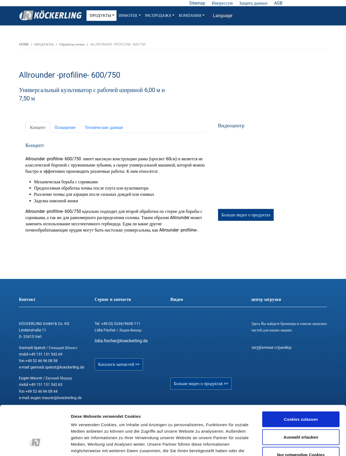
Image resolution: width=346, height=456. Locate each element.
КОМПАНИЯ (191, 15)
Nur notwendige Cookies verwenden (301, 417)
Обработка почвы (72, 44)
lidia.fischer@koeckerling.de (121, 340)
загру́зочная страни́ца (271, 347)
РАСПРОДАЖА (160, 15)
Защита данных (253, 3)
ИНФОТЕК (130, 15)
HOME (24, 44)
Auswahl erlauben (301, 396)
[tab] (37, 127)
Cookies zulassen (301, 378)
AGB (278, 3)
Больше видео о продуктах (245, 214)
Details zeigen (287, 445)
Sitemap (197, 3)
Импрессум (222, 3)
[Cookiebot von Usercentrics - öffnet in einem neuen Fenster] (35, 445)
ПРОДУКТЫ (102, 15)
